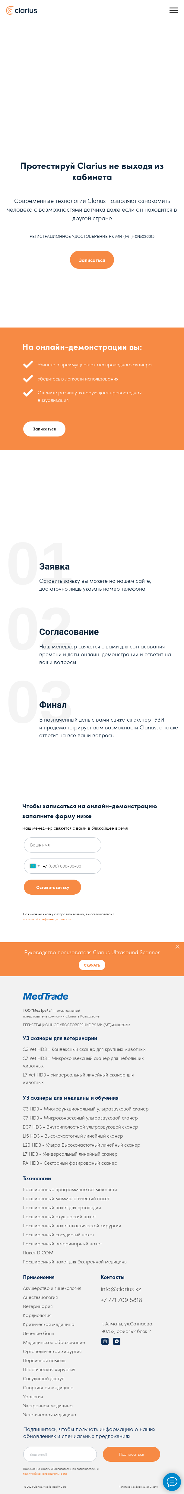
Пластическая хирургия (49, 1369)
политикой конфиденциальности (47, 919)
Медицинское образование (54, 1342)
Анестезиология (40, 1297)
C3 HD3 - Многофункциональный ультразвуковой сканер (86, 1108)
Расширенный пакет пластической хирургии (72, 1225)
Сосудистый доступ (44, 1378)
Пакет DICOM (38, 1252)
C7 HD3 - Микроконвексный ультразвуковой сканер (80, 1117)
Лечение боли (38, 1333)
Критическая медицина (49, 1324)
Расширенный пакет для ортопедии (62, 1207)
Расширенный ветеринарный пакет (62, 1243)
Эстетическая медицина (49, 1414)
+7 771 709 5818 (121, 1300)
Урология (33, 1396)
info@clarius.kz (121, 1289)
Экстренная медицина (48, 1405)
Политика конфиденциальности (138, 1487)
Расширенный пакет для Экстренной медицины (75, 1261)
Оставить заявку (52, 887)
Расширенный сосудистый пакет (58, 1234)
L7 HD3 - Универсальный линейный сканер (70, 1154)
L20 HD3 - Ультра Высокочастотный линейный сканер (81, 1144)
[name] (62, 845)
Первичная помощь (44, 1360)
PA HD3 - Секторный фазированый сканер (70, 1163)
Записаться (44, 429)
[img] (105, 1341)
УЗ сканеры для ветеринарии (60, 1038)
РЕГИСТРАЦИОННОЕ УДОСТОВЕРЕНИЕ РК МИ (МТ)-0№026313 (76, 1024)
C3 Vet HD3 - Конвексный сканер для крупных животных (84, 1049)
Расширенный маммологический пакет (66, 1198)
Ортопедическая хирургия (52, 1351)
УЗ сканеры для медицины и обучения (71, 1097)
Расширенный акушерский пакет (59, 1216)
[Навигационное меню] (174, 11)
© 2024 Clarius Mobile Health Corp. (45, 1487)
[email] (60, 1454)
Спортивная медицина (48, 1387)
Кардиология (37, 1315)
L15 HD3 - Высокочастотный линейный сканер (73, 1135)
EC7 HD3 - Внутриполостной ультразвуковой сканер (80, 1126)
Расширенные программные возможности (70, 1189)
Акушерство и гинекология (52, 1288)
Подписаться (131, 1454)
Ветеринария (38, 1306)
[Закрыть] (177, 946)
